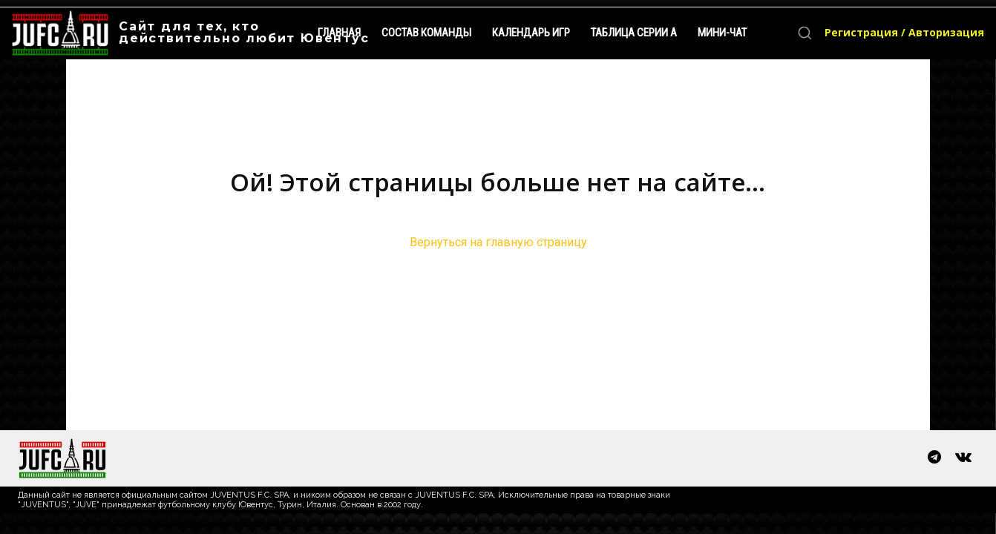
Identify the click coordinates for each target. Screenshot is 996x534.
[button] (804, 32)
